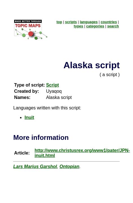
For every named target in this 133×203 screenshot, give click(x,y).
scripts (71, 22)
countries (109, 22)
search (113, 26)
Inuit (29, 117)
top (59, 22)
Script (52, 85)
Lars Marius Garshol (35, 166)
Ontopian (69, 166)
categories (95, 26)
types (78, 26)
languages (89, 22)
